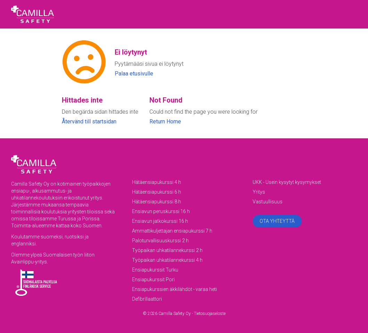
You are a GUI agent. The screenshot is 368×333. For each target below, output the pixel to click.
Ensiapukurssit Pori (153, 279)
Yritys (259, 192)
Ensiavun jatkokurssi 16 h (160, 221)
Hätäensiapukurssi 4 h (156, 182)
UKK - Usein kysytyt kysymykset (287, 182)
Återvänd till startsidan (89, 121)
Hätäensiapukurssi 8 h (156, 201)
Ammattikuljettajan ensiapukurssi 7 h (172, 231)
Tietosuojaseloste (210, 313)
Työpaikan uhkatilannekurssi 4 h (167, 260)
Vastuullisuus (268, 201)
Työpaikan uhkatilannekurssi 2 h (167, 250)
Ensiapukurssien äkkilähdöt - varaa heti (174, 289)
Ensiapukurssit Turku (155, 270)
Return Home (165, 121)
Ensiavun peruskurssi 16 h (161, 211)
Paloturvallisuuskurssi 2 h (160, 240)
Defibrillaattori (147, 299)
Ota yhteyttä (277, 221)
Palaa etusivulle (134, 73)
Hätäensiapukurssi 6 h (156, 192)
